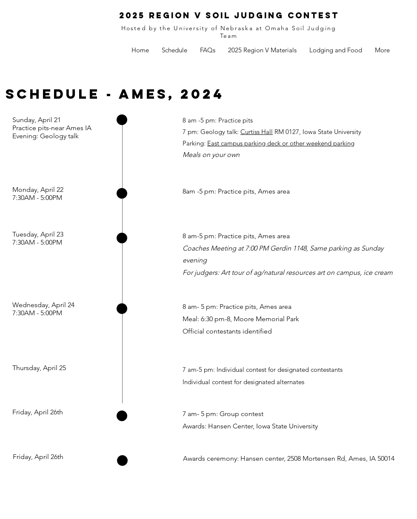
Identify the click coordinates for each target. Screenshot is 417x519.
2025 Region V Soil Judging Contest (229, 15)
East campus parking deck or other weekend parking (280, 143)
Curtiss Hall (256, 132)
